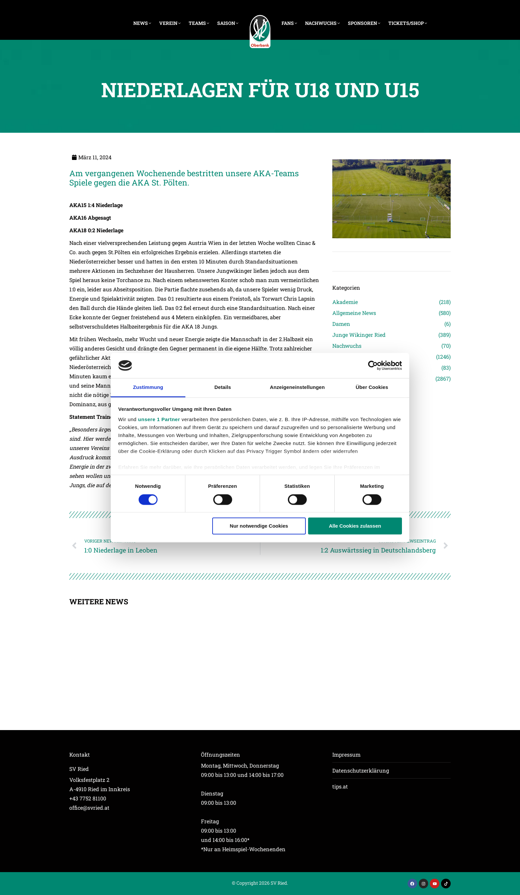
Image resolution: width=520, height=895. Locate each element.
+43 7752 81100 (87, 798)
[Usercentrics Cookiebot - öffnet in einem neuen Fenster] (373, 365)
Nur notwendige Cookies (259, 526)
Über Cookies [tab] (372, 387)
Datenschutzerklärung (360, 770)
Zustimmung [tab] (148, 387)
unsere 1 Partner (159, 419)
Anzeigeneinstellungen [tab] (297, 387)
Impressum (346, 754)
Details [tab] (223, 387)
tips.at (340, 786)
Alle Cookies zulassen (355, 526)
